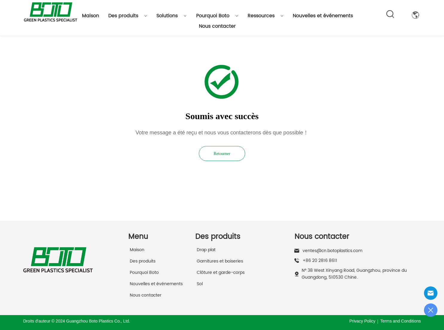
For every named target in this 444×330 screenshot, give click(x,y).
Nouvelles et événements (323, 16)
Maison (90, 16)
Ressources (265, 16)
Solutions (171, 16)
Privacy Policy (362, 321)
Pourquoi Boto (217, 16)
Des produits (127, 16)
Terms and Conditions (400, 321)
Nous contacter (217, 26)
